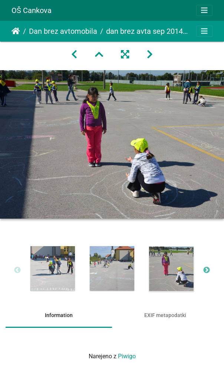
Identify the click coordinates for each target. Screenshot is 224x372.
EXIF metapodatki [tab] (165, 315)
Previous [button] (17, 270)
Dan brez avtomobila (63, 31)
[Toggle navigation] (204, 10)
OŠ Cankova (31, 10)
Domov (15, 31)
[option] (52, 268)
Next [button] (206, 270)
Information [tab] (59, 315)
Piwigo (127, 356)
